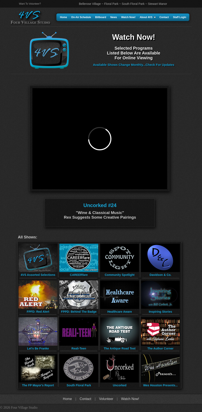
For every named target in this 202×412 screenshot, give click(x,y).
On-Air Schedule (81, 17)
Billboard (100, 17)
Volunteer (106, 399)
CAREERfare (79, 274)
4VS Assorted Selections (38, 274)
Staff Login (179, 17)
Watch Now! (128, 17)
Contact (164, 17)
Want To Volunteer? (30, 3)
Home (63, 17)
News (113, 17)
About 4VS (148, 17)
